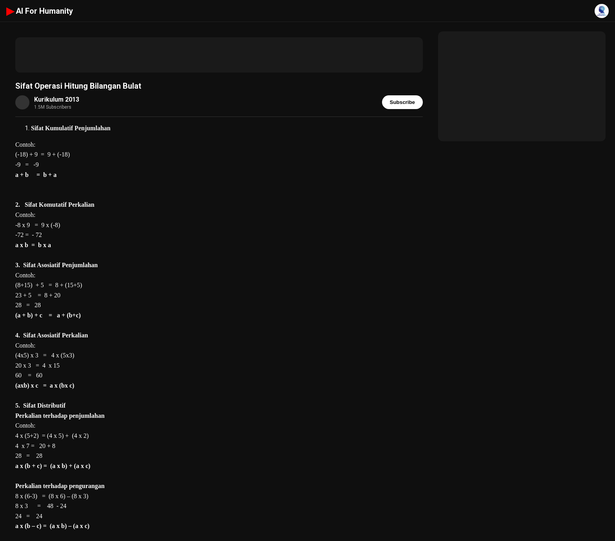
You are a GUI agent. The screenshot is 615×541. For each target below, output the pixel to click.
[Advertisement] (219, 55)
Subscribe (402, 102)
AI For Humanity (39, 11)
